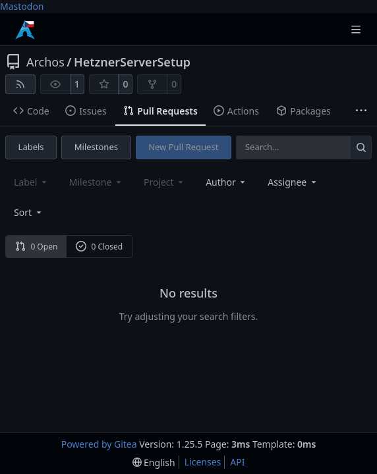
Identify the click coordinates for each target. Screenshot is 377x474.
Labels (31, 147)
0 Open (36, 246)
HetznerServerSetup (132, 61)
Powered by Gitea (99, 444)
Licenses (203, 462)
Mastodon (22, 6)
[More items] (361, 111)
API (237, 462)
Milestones (96, 147)
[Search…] (361, 147)
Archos (45, 61)
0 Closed (99, 246)
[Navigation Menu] (357, 29)
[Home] (25, 29)
